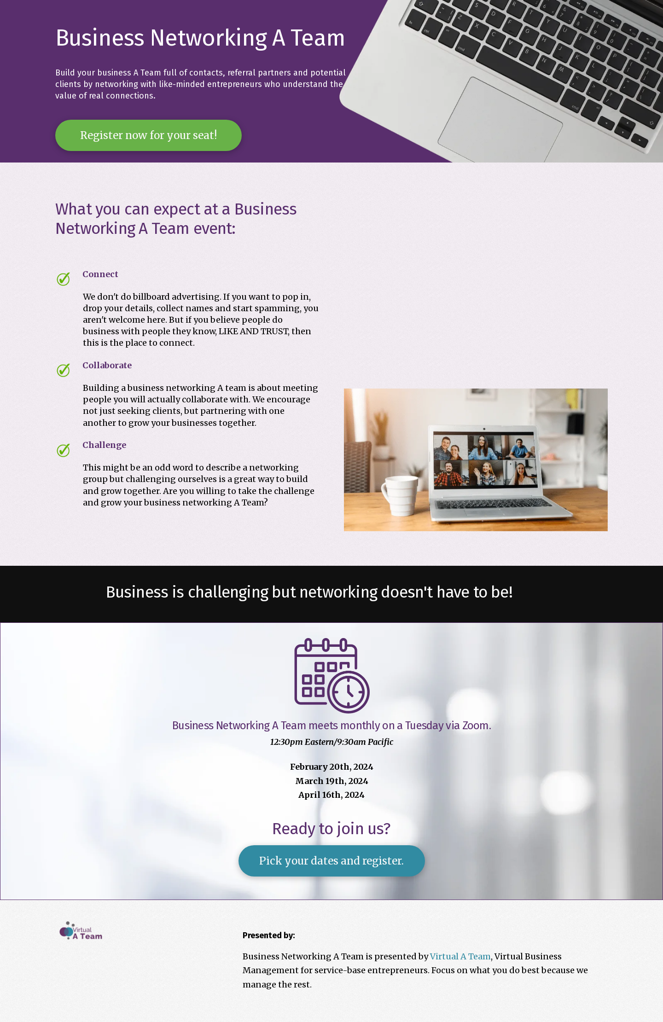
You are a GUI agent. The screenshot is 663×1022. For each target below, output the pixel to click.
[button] (148, 135)
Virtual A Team (460, 956)
